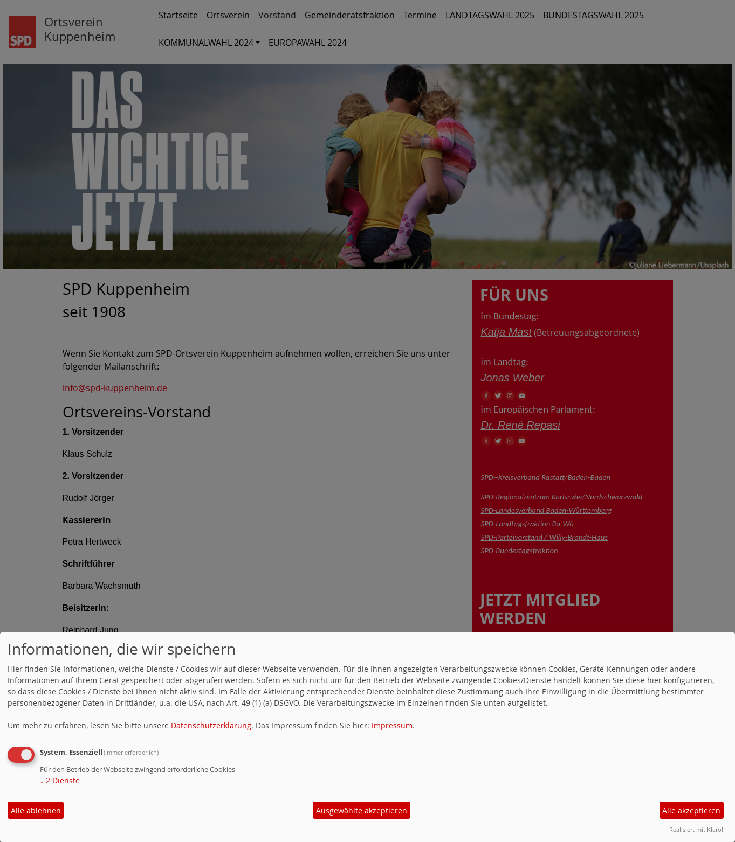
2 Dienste (60, 780)
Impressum (392, 725)
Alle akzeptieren (691, 810)
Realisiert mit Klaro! (696, 829)
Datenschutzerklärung (211, 725)
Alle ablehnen (36, 810)
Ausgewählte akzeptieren (361, 810)
